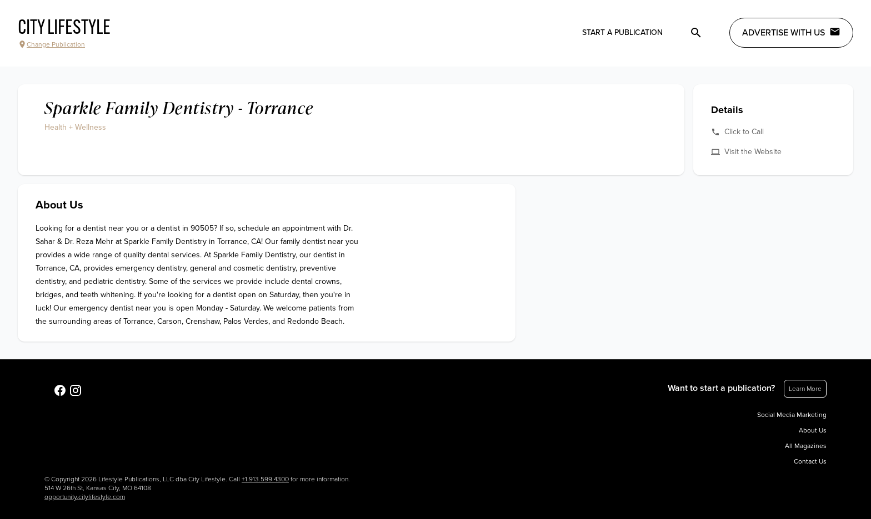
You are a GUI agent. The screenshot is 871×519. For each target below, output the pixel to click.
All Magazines (806, 446)
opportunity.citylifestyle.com (84, 497)
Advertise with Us (791, 32)
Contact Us (810, 461)
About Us (813, 430)
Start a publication (622, 32)
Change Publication (51, 44)
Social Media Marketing (792, 415)
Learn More (805, 389)
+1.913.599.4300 (265, 479)
